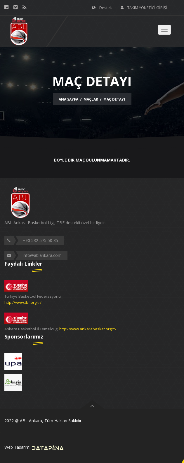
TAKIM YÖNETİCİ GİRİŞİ (147, 7)
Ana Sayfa (68, 99)
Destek (105, 7)
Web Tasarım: (34, 447)
